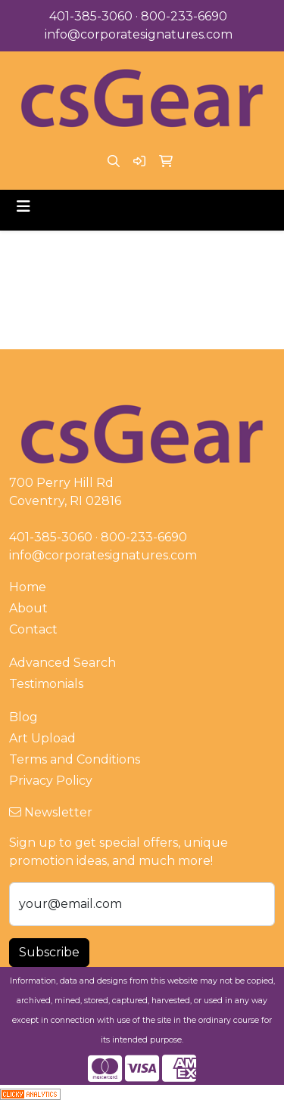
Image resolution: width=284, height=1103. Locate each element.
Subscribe (49, 952)
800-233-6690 (184, 16)
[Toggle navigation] (23, 206)
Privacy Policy (50, 780)
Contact (33, 629)
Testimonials (46, 684)
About (28, 608)
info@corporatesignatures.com (139, 34)
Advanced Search (62, 662)
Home (27, 587)
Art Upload (42, 738)
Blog (23, 717)
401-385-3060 (91, 16)
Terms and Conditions (74, 759)
